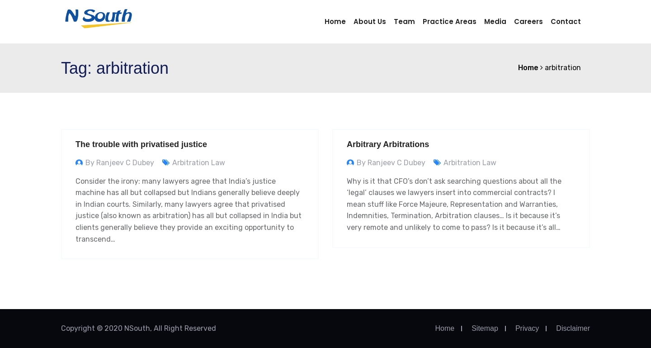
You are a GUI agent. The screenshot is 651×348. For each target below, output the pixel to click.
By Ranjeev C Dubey (119, 162)
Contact (566, 21)
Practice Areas (449, 21)
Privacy (527, 328)
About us (370, 21)
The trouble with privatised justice (141, 144)
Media (495, 21)
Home (335, 21)
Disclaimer (573, 328)
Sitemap (485, 328)
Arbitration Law (198, 162)
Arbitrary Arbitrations (388, 144)
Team (404, 21)
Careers (528, 21)
